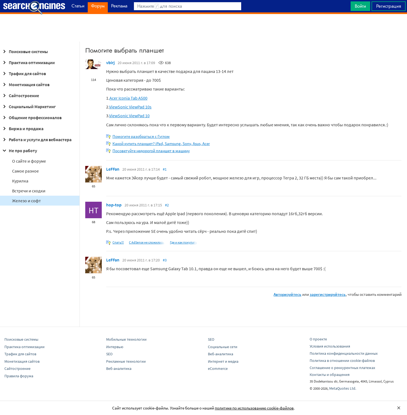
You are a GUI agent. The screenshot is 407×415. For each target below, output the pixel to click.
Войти (360, 6)
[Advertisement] (203, 28)
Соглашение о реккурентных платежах (342, 367)
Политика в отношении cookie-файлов (342, 360)
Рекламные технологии (126, 361)
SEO (109, 353)
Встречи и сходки (28, 190)
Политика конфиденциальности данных (344, 353)
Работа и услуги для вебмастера (36, 139)
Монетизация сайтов (25, 84)
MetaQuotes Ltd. (342, 388)
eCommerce (218, 368)
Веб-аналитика (118, 368)
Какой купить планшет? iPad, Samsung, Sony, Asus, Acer (161, 143)
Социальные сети (222, 346)
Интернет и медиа (223, 361)
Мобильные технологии (126, 339)
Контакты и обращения (330, 374)
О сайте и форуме (29, 161)
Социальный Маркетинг (28, 106)
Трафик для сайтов (23, 73)
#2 (167, 205)
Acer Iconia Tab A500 (128, 98)
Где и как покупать (183, 242)
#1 (165, 169)
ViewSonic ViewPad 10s (130, 107)
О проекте (318, 339)
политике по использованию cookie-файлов (254, 408)
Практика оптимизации (28, 62)
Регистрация (388, 6)
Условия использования (330, 346)
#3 (165, 260)
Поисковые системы (24, 51)
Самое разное (25, 171)
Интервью (114, 346)
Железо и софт (26, 200)
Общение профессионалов (31, 117)
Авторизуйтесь (287, 294)
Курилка (20, 181)
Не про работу (19, 150)
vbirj (110, 62)
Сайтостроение (20, 95)
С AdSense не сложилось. (147, 242)
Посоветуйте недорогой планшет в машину (151, 150)
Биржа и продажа (22, 128)
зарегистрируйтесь (328, 294)
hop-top (114, 205)
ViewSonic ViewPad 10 (129, 115)
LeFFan (112, 169)
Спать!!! (118, 242)
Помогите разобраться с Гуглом (141, 136)
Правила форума (18, 375)
